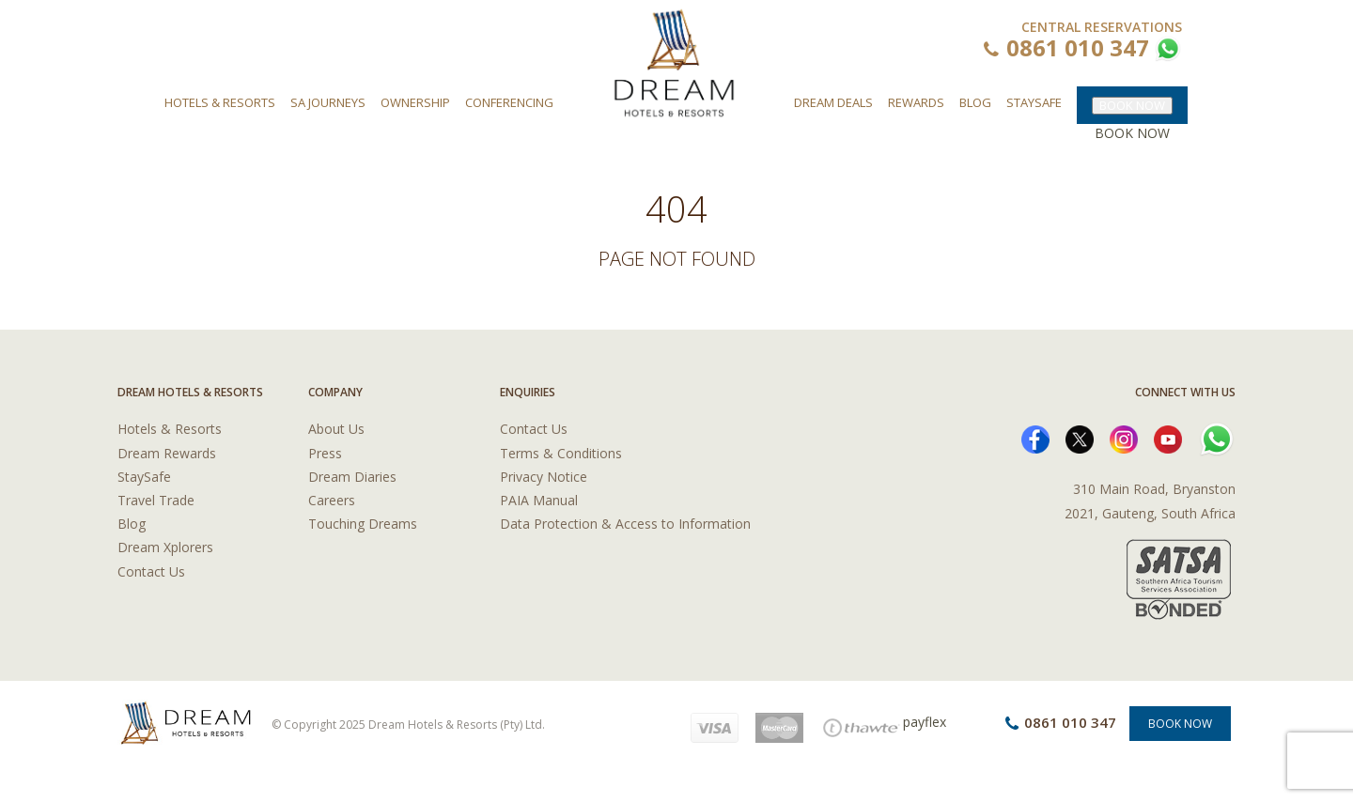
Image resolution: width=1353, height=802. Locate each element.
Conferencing (509, 102)
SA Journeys (327, 102)
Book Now (1180, 724)
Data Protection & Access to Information (625, 523)
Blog (975, 102)
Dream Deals (833, 102)
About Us (336, 429)
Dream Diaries (352, 477)
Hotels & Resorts (219, 102)
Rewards (916, 102)
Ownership (415, 102)
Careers (331, 500)
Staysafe (1034, 102)
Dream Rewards (166, 453)
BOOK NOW (1132, 105)
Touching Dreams (362, 523)
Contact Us (151, 571)
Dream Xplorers (165, 547)
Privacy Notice (543, 477)
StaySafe (144, 477)
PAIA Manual (539, 500)
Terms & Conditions (561, 453)
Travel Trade (155, 500)
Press (325, 453)
